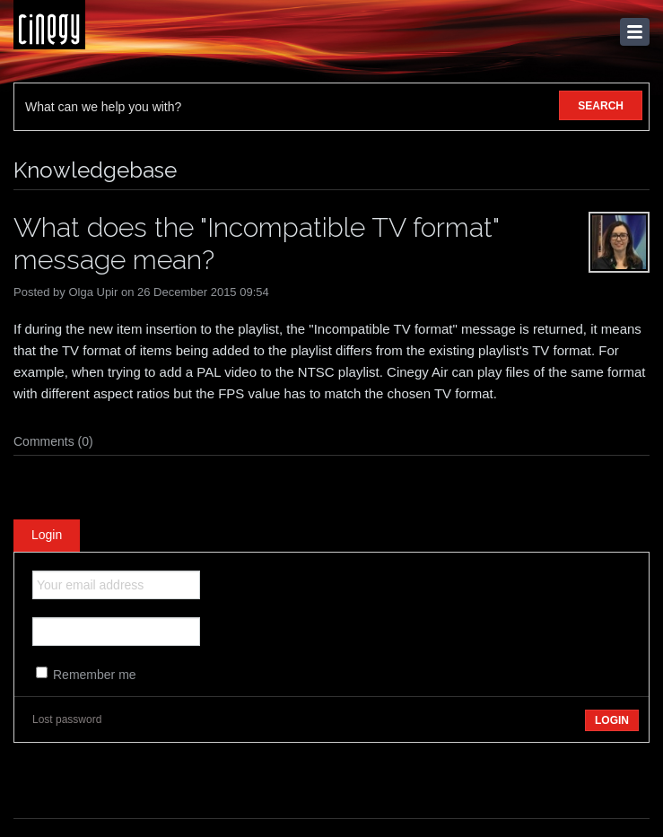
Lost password (66, 719)
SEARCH (601, 106)
